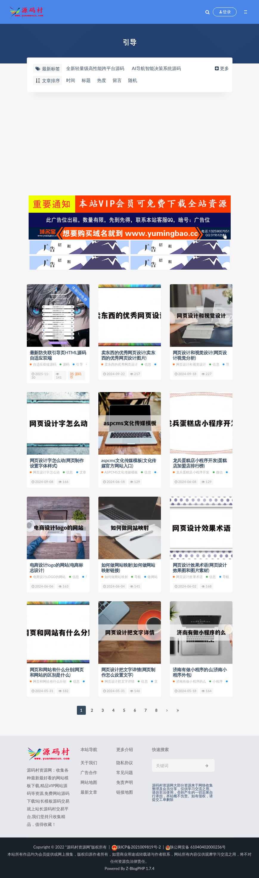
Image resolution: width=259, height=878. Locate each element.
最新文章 (88, 792)
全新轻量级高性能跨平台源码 (95, 68)
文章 (81, 472)
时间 (70, 80)
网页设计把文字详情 (118, 681)
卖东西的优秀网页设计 (119, 364)
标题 (86, 80)
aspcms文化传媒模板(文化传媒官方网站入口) (128, 463)
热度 (101, 80)
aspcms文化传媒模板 (119, 472)
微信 (218, 472)
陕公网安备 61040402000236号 (196, 847)
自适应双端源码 (43, 364)
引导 (78, 364)
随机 (132, 80)
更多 (221, 68)
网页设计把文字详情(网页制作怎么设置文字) (128, 672)
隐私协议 (124, 762)
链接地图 (124, 792)
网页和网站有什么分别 (48, 681)
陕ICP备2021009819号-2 (136, 847)
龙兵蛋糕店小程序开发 (191, 472)
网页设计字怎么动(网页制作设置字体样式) (57, 463)
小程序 (216, 681)
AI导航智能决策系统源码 (156, 68)
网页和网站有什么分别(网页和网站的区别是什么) (57, 672)
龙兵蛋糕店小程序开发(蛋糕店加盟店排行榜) (200, 463)
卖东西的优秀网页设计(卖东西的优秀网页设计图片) (128, 355)
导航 (227, 364)
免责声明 (124, 782)
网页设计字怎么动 (45, 472)
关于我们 (88, 762)
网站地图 (88, 782)
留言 (117, 80)
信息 (146, 364)
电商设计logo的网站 (48, 577)
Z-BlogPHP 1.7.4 (140, 868)
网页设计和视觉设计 (189, 364)
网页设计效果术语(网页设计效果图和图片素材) (200, 567)
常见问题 (124, 772)
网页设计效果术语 (188, 577)
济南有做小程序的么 (189, 681)
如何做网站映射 (114, 577)
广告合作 (88, 772)
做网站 (151, 577)
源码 (64, 364)
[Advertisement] (129, 143)
